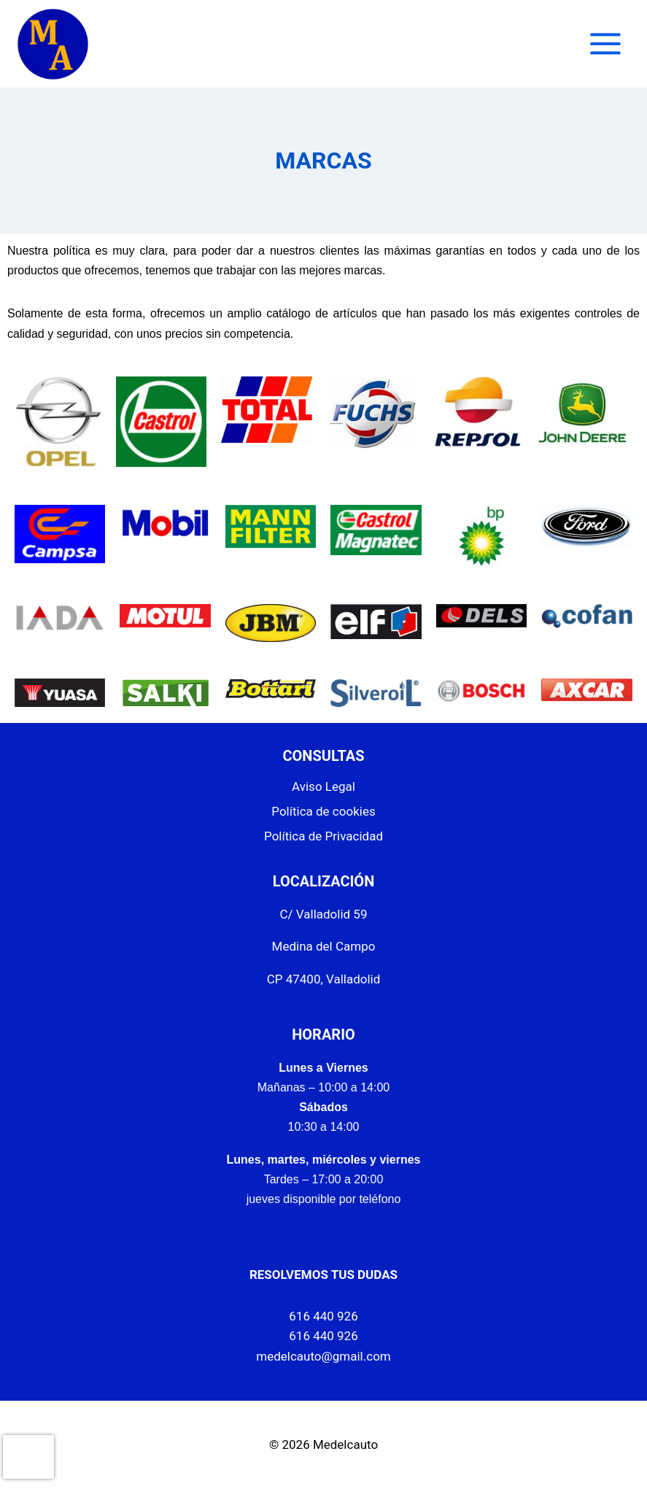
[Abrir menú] (605, 43)
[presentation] (28, 1457)
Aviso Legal (323, 786)
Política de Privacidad (323, 836)
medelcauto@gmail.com (323, 1356)
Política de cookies (323, 811)
